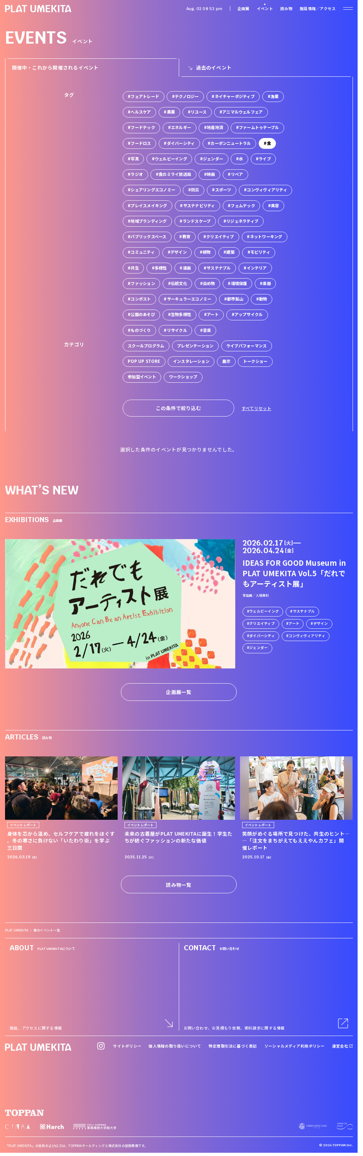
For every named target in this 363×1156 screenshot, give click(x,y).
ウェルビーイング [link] (264, 610)
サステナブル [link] (303, 610)
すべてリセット (256, 408)
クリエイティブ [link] (262, 623)
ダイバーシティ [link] (262, 635)
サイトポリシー (127, 1046)
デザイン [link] (320, 623)
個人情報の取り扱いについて (175, 1046)
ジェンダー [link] (258, 647)
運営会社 (342, 1046)
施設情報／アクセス (318, 8)
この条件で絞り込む (178, 408)
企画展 (243, 8)
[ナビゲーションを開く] (348, 8)
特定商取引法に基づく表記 (233, 1046)
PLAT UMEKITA (17, 930)
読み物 (286, 8)
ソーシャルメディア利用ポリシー (294, 1046)
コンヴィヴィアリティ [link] (307, 635)
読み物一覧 (178, 884)
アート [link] (294, 623)
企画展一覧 (178, 691)
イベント (265, 8)
